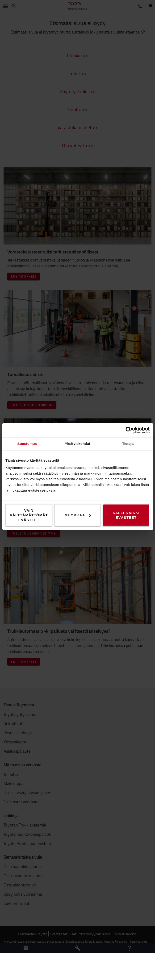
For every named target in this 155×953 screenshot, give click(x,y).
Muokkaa (78, 515)
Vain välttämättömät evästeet (29, 515)
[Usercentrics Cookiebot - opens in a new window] (129, 430)
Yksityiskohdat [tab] (77, 444)
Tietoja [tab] (128, 444)
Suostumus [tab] (27, 444)
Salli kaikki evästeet (126, 515)
